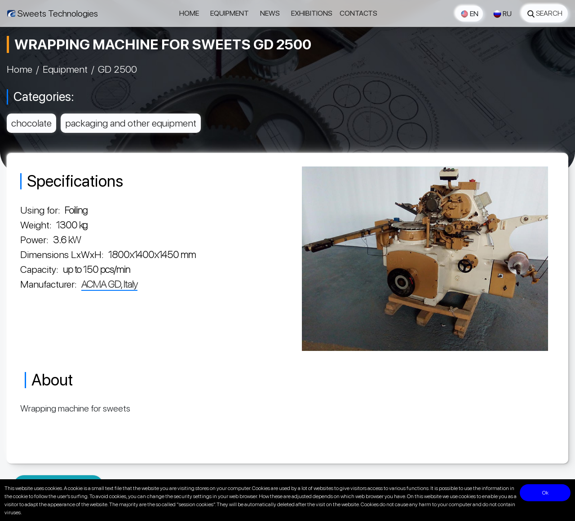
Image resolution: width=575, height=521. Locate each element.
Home (189, 13)
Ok (545, 493)
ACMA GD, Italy (109, 284)
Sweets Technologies (58, 13)
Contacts (358, 13)
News (270, 13)
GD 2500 (117, 69)
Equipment (229, 13)
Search (544, 13)
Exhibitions (311, 13)
